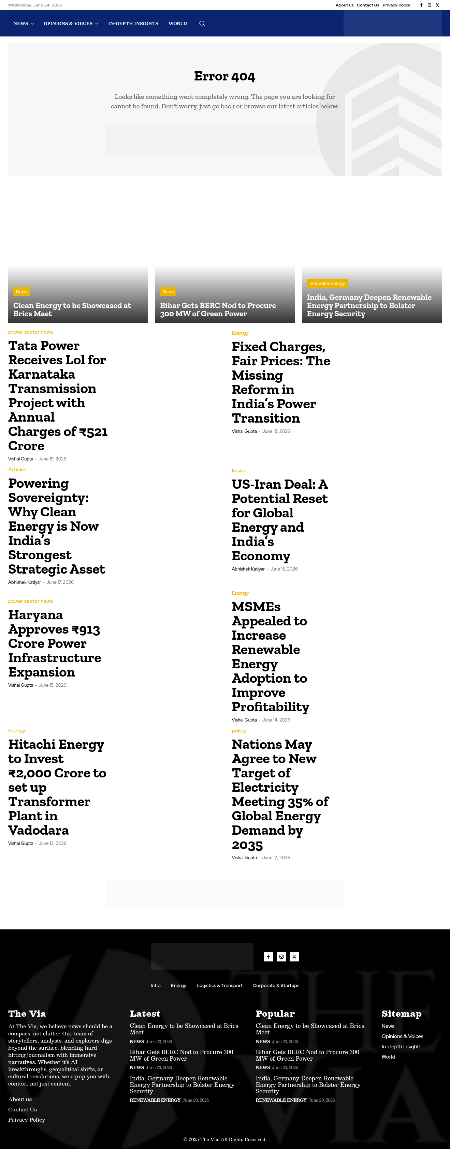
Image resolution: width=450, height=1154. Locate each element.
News (21, 297)
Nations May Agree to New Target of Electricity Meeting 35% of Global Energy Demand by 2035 (280, 798)
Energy (240, 338)
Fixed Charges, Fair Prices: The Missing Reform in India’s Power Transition (281, 387)
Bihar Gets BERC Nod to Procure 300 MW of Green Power (181, 1060)
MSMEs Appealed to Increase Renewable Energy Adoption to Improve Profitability (271, 661)
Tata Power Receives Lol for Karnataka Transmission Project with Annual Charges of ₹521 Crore (57, 400)
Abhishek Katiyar (24, 587)
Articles (17, 474)
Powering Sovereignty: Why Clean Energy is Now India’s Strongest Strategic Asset (56, 530)
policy (239, 735)
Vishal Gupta (20, 464)
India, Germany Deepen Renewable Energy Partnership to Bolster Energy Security (182, 1089)
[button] (202, 23)
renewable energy (327, 288)
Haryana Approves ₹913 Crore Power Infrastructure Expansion (54, 648)
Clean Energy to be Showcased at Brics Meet (184, 1034)
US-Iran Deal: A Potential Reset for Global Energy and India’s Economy (280, 524)
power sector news (30, 336)
